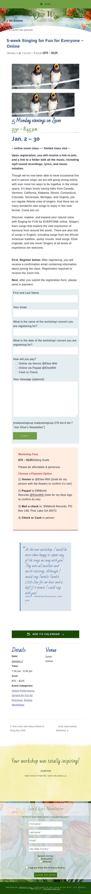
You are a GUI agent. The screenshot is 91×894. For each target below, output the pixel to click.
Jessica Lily (26, 887)
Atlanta (45, 861)
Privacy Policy (51, 889)
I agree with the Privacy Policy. (45, 867)
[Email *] (45, 840)
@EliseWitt (37, 494)
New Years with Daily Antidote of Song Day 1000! (27, 728)
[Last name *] (45, 832)
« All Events (15, 20)
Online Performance (23, 690)
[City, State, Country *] (45, 849)
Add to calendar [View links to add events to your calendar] (46, 634)
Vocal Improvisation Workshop (66, 728)
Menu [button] (48, 4)
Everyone (46, 858)
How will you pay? (24, 359)
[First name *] (45, 824)
